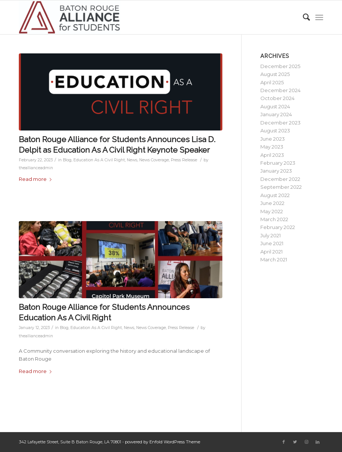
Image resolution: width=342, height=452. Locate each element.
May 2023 (271, 147)
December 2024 (280, 90)
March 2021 (273, 259)
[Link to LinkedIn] (317, 441)
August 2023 (275, 130)
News (132, 160)
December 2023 (280, 123)
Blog (67, 160)
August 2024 (275, 106)
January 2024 (276, 114)
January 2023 (276, 171)
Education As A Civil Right (99, 160)
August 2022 (275, 195)
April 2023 (272, 155)
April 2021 (271, 252)
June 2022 (272, 203)
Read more (37, 179)
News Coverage (154, 160)
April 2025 (272, 82)
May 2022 (271, 211)
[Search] (302, 17)
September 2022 (281, 187)
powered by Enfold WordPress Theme (162, 441)
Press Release (184, 160)
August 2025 (275, 74)
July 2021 (270, 235)
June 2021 (271, 243)
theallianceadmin (36, 167)
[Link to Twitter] (295, 441)
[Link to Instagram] (306, 441)
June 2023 (272, 139)
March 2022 (274, 219)
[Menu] (319, 17)
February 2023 (277, 163)
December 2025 (280, 66)
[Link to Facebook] (283, 441)
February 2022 (277, 227)
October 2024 (277, 98)
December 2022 (280, 179)
